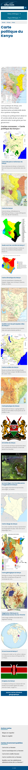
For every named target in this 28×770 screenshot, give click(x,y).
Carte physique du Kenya (10, 406)
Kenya (13, 22)
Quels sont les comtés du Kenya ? (13, 245)
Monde (3, 22)
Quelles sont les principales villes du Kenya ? (13, 324)
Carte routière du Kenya (10, 367)
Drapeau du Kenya (8, 681)
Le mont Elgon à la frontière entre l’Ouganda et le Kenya (13, 484)
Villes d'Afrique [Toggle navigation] (14, 14)
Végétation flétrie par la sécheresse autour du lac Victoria (13, 614)
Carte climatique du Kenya (11, 278)
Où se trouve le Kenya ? (10, 651)
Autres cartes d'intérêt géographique (14, 693)
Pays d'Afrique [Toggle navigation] (14, 18)
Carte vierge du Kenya (9, 524)
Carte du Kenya (7, 208)
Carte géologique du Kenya (11, 573)
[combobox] (12, 7)
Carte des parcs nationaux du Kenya (12, 162)
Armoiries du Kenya (8, 443)
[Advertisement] (14, 52)
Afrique (8, 22)
